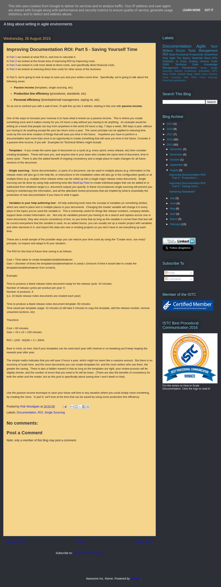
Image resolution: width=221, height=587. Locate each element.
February (176, 224)
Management (208, 50)
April (173, 213)
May (173, 208)
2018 (170, 128)
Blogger (135, 578)
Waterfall (197, 58)
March (174, 219)
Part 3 (13, 65)
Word (207, 58)
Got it (208, 10)
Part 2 (13, 61)
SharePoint (210, 54)
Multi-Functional (178, 54)
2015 (170, 144)
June (173, 203)
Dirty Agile (169, 58)
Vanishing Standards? (182, 191)
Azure (204, 67)
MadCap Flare (81, 182)
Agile (201, 46)
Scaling (193, 61)
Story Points (169, 74)
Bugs (190, 74)
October (175, 159)
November (176, 154)
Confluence (190, 70)
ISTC (214, 70)
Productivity (196, 54)
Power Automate (208, 77)
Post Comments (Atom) (88, 553)
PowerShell (168, 80)
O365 (166, 64)
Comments (173, 279)
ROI (40, 412)
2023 (170, 123)
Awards (182, 74)
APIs (214, 58)
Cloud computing (172, 77)
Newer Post (16, 542)
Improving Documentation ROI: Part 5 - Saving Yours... (187, 185)
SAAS (197, 74)
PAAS (194, 77)
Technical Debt (186, 64)
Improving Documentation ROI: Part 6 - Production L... (187, 176)
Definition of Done (175, 61)
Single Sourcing (55, 412)
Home (80, 542)
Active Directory (209, 74)
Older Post (144, 542)
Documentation (26, 412)
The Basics (184, 58)
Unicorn (204, 61)
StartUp (178, 70)
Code (214, 61)
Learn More (191, 10)
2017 (170, 134)
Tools (192, 50)
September (177, 164)
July (173, 198)
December (176, 149)
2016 (170, 139)
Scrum (180, 50)
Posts (170, 272)
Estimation (204, 70)
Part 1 (13, 57)
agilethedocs (180, 80)
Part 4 (13, 69)
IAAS (186, 77)
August (174, 170)
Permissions (189, 67)
